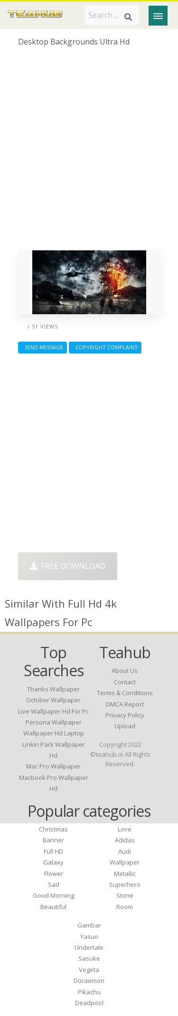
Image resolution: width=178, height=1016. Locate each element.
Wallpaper (125, 862)
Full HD (53, 851)
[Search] (128, 17)
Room (124, 906)
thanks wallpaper (53, 689)
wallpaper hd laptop (53, 733)
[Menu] (158, 16)
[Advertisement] (89, 152)
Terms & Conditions (125, 693)
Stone (124, 895)
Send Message (42, 347)
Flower (53, 873)
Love (124, 829)
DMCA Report (125, 704)
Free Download (67, 566)
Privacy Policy (124, 715)
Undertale (89, 947)
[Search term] (111, 15)
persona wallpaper (54, 722)
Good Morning (53, 895)
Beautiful (53, 906)
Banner (53, 840)
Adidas (125, 840)
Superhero (125, 884)
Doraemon (89, 980)
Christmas (53, 829)
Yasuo (89, 936)
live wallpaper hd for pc (53, 711)
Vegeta (89, 969)
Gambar (89, 925)
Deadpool (89, 1002)
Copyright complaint (105, 347)
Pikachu (89, 992)
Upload (124, 726)
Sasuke (89, 958)
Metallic (125, 873)
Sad (53, 884)
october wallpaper (53, 700)
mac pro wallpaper (53, 766)
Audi (124, 851)
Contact (125, 682)
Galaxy (53, 862)
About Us (125, 670)
